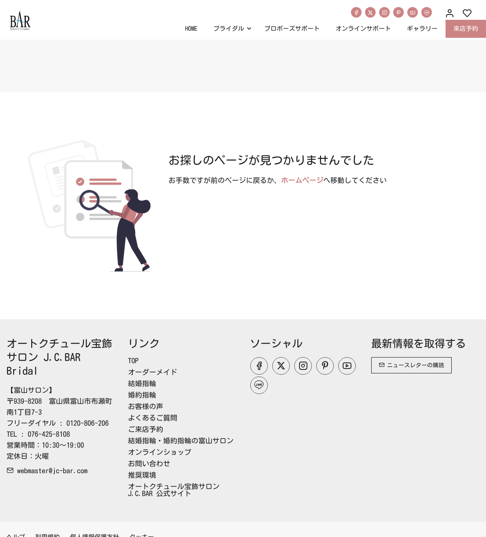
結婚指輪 (142, 383)
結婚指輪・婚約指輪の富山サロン (181, 440)
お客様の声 (145, 406)
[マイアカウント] (449, 13)
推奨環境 (142, 475)
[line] (426, 12)
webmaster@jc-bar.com (47, 470)
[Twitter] (370, 12)
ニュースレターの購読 (411, 365)
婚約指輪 (142, 394)
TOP (133, 360)
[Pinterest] (398, 12)
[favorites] (467, 13)
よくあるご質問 (152, 417)
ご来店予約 (145, 429)
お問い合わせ (149, 463)
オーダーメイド (152, 372)
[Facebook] (356, 12)
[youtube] (412, 12)
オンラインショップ (159, 452)
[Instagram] (384, 12)
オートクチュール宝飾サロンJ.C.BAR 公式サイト (173, 490)
